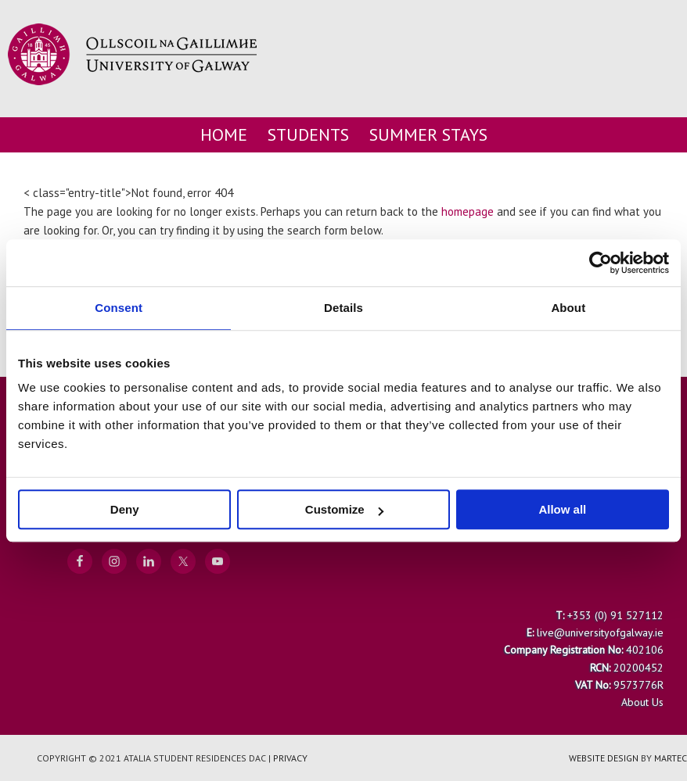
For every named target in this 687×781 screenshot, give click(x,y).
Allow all (562, 509)
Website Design (603, 758)
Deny (124, 509)
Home (223, 134)
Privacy (290, 758)
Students (308, 134)
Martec (670, 758)
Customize (344, 509)
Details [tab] (343, 307)
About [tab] (568, 307)
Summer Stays (428, 134)
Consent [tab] (118, 307)
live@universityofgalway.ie (600, 632)
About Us (642, 702)
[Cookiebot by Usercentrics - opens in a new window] (600, 262)
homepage (467, 211)
